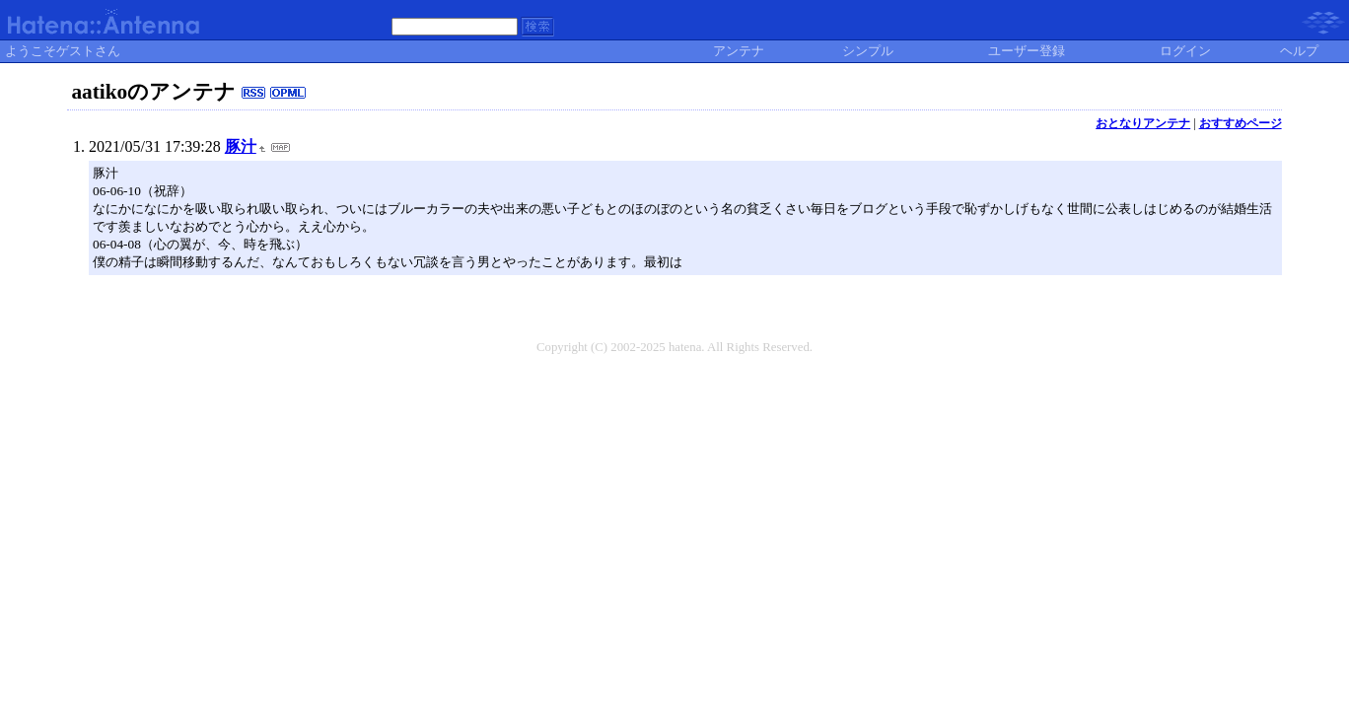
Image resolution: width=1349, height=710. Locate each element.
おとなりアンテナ (1143, 123)
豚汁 (240, 146)
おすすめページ (1240, 123)
